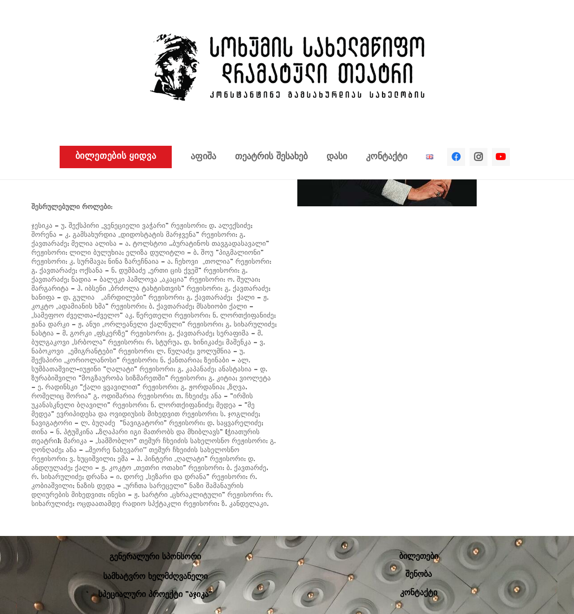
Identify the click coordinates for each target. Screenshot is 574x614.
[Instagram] (478, 157)
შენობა (418, 574)
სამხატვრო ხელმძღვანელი (155, 577)
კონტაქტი (418, 593)
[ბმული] (287, 67)
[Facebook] (456, 157)
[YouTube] (501, 157)
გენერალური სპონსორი (155, 557)
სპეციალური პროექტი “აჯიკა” (155, 595)
